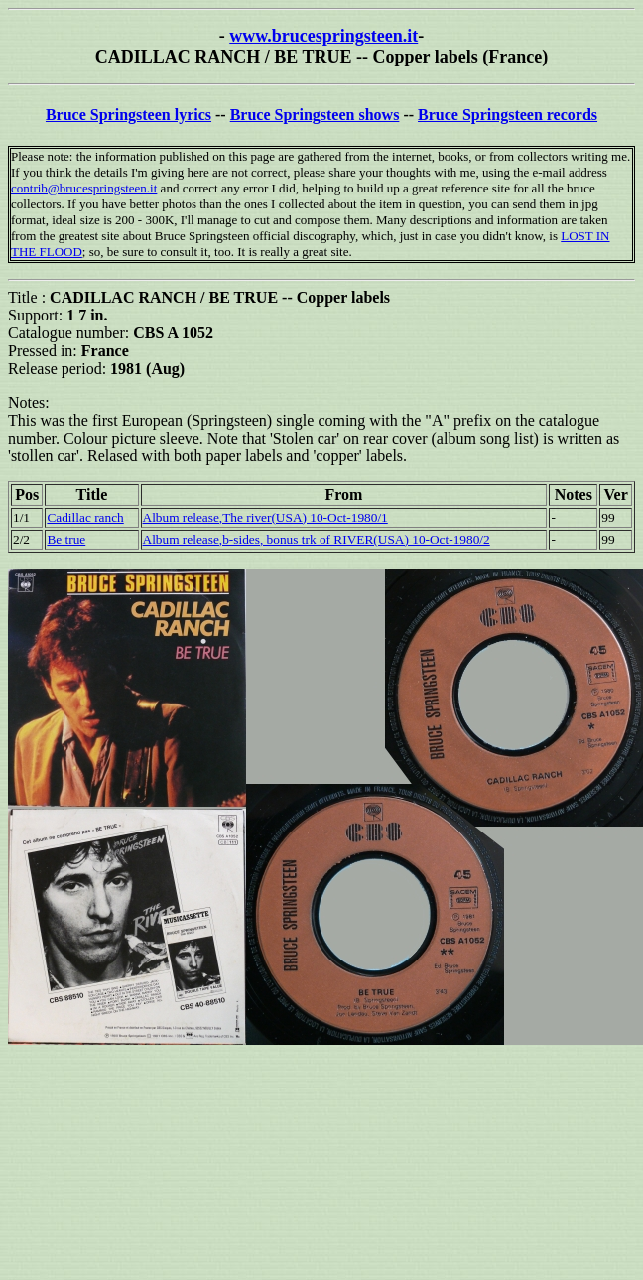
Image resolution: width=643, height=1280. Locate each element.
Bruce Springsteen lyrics (128, 114)
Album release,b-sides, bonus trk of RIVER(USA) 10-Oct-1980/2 (316, 539)
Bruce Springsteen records (507, 114)
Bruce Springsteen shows (315, 114)
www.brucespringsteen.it (323, 36)
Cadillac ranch (85, 517)
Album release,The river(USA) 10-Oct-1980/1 (265, 517)
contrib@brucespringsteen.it (84, 188)
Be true (66, 539)
